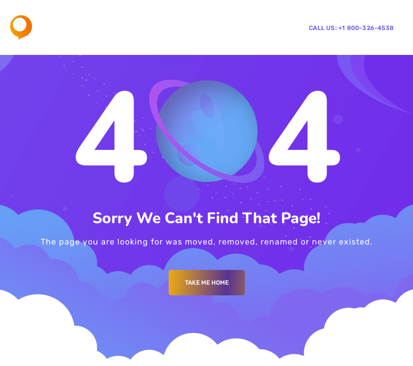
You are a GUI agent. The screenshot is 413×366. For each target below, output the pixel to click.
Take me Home (207, 282)
